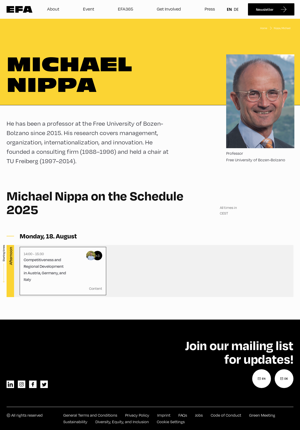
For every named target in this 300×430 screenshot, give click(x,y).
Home (263, 28)
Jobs (199, 415)
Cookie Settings (171, 421)
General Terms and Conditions (90, 415)
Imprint (163, 415)
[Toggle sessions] (48, 236)
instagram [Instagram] (21, 384)
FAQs (182, 415)
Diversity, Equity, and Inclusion (122, 421)
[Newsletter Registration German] (284, 378)
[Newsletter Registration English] (261, 378)
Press (210, 9)
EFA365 (125, 9)
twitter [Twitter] (44, 384)
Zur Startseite (20, 9)
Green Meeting (262, 415)
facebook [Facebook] (33, 384)
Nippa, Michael (282, 28)
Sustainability (75, 421)
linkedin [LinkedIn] (10, 384)
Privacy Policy (137, 415)
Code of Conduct (226, 415)
